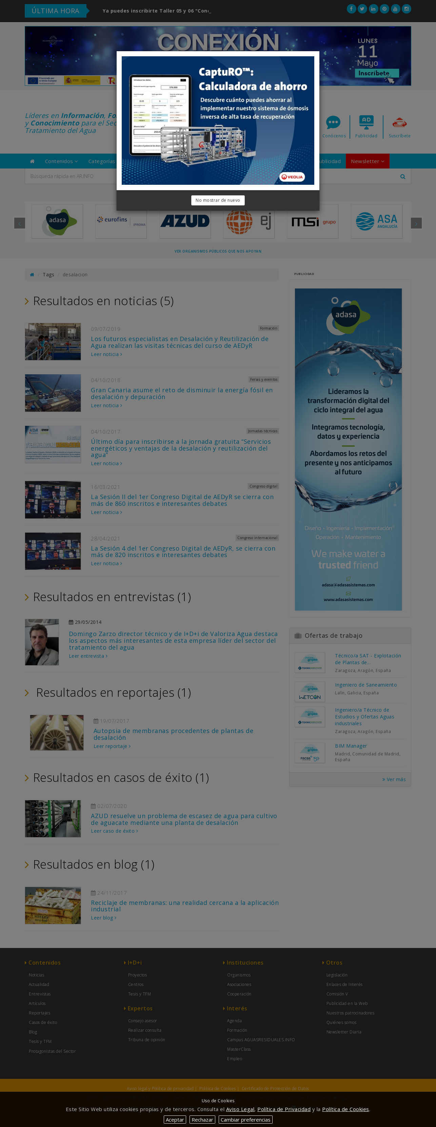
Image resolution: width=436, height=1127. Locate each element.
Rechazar (202, 1119)
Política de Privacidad (284, 1109)
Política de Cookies (345, 1109)
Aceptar (175, 1119)
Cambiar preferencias (246, 1119)
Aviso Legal (240, 1109)
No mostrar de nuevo (218, 200)
